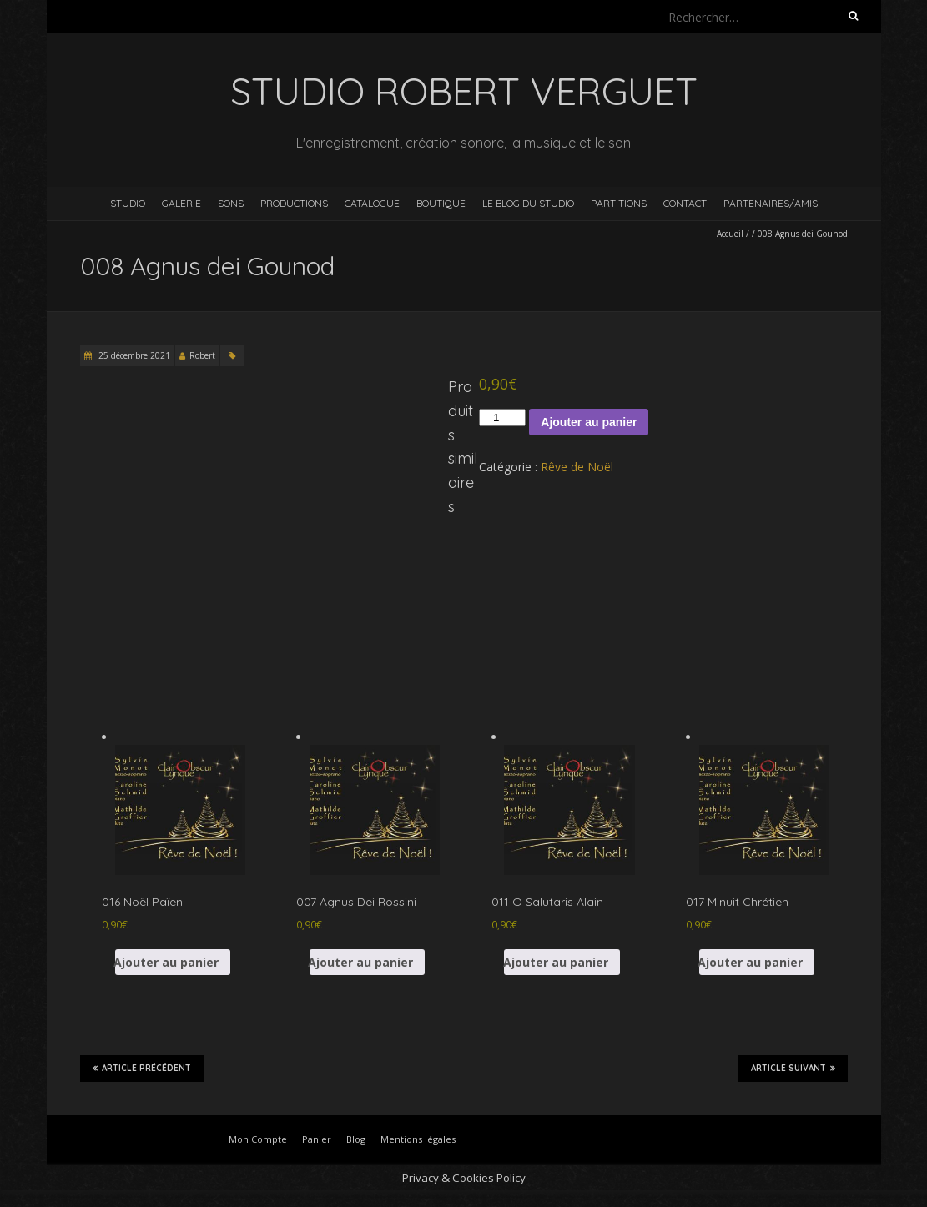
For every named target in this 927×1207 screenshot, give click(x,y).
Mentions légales (418, 1139)
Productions (294, 203)
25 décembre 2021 (133, 355)
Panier (316, 1139)
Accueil (730, 233)
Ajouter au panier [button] (167, 962)
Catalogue (372, 203)
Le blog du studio (528, 203)
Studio (127, 203)
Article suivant (793, 1067)
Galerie (181, 203)
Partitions (619, 203)
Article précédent (142, 1067)
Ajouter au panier (589, 422)
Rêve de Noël (577, 467)
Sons (231, 203)
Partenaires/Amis (770, 203)
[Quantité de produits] (502, 417)
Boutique (441, 203)
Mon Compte (258, 1139)
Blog (355, 1139)
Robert (202, 355)
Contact (685, 203)
